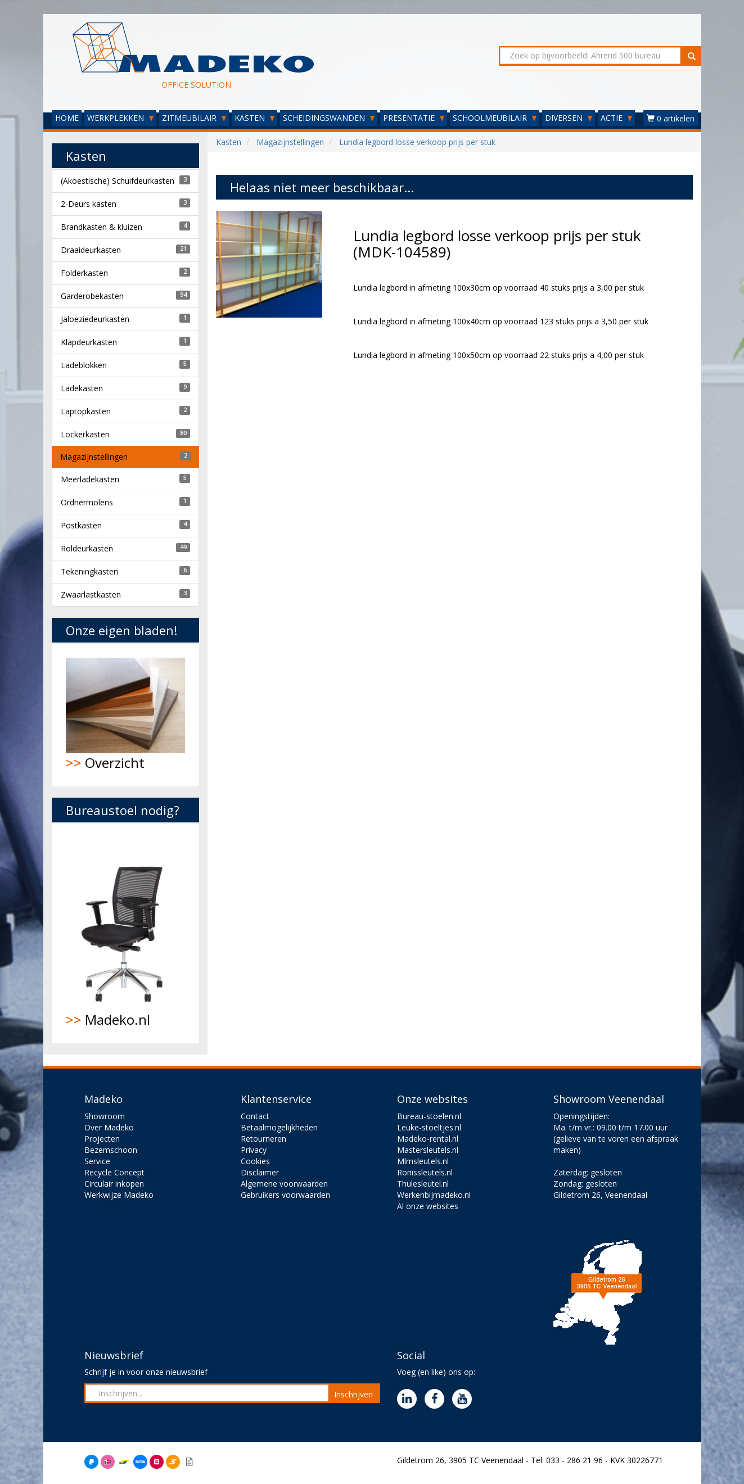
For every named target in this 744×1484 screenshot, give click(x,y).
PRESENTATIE (413, 117)
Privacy (254, 1149)
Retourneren (263, 1138)
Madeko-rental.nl (427, 1138)
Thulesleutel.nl (423, 1183)
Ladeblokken (84, 365)
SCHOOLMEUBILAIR (494, 117)
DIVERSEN (568, 117)
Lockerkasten (85, 434)
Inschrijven (353, 1394)
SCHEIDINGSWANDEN (329, 117)
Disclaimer (260, 1172)
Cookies (255, 1161)
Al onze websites (427, 1206)
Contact (255, 1116)
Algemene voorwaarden (284, 1183)
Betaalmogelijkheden (279, 1127)
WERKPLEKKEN (120, 117)
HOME (67, 117)
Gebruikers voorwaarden (285, 1194)
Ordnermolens (87, 502)
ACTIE (616, 117)
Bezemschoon (110, 1149)
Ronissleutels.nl (425, 1172)
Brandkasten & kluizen (101, 226)
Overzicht (126, 715)
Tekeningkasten (89, 571)
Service (97, 1161)
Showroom (104, 1116)
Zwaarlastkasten (91, 594)
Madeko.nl (126, 933)
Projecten (102, 1138)
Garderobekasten (92, 296)
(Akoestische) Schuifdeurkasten (117, 180)
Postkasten (81, 525)
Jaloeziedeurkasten (95, 319)
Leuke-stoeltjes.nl (429, 1127)
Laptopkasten (86, 411)
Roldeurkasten (87, 548)
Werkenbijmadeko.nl (434, 1194)
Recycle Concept (114, 1172)
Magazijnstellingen (94, 456)
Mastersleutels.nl (427, 1149)
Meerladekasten (90, 479)
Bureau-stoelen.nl (429, 1116)
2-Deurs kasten (88, 203)
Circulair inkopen (114, 1183)
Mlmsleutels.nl (423, 1161)
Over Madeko (109, 1127)
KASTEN (254, 117)
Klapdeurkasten (89, 342)
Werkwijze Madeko (119, 1194)
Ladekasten (82, 388)
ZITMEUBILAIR (194, 117)
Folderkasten (84, 273)
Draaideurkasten (91, 250)
